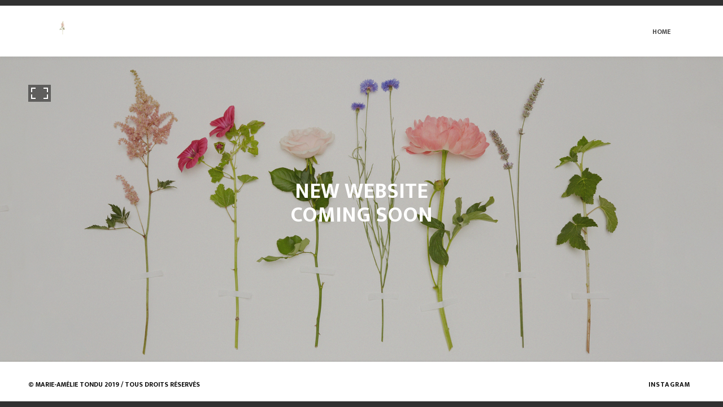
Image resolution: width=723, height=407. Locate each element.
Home (661, 31)
